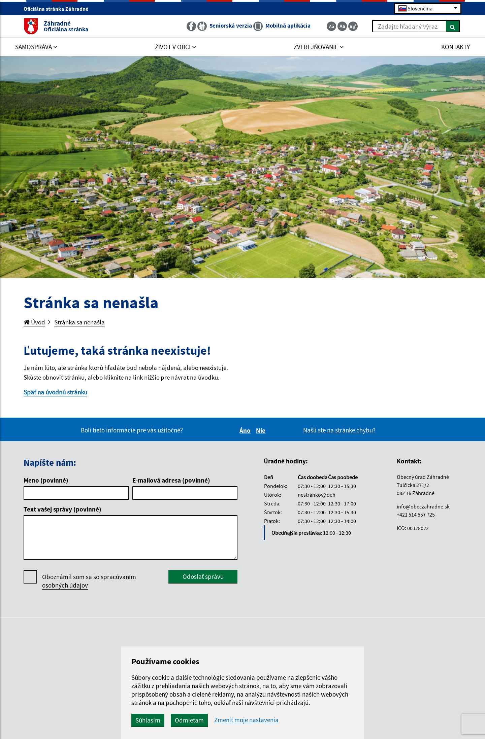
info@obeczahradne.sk (423, 506)
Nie (261, 430)
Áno (246, 430)
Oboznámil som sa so (89, 581)
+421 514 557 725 (416, 514)
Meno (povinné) (46, 480)
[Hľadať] (453, 26)
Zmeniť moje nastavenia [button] (246, 720)
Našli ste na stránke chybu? (339, 430)
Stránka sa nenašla (79, 322)
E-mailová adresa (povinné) (171, 480)
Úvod (34, 322)
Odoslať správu (203, 576)
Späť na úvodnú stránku (55, 392)
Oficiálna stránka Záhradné (59, 8)
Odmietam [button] (189, 720)
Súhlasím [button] (147, 720)
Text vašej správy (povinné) (62, 509)
